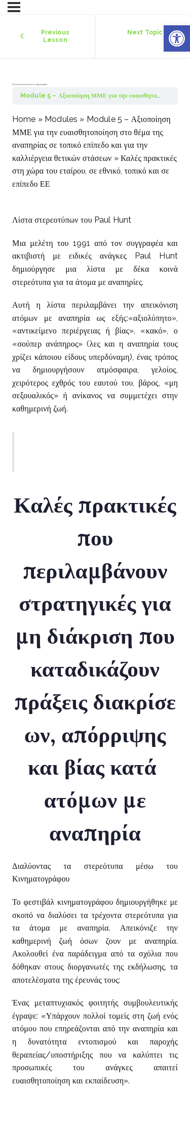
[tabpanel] (95, 600)
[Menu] (14, 7)
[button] (177, 38)
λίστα (96, 269)
